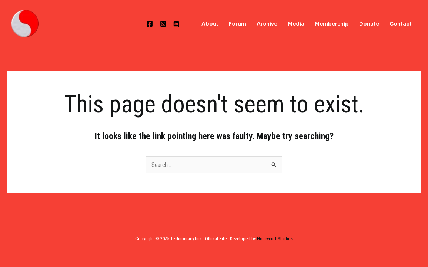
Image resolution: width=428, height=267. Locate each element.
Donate (369, 23)
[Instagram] (163, 24)
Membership (332, 23)
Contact (400, 23)
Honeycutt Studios (275, 238)
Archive (267, 23)
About (209, 23)
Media (296, 23)
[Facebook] (149, 24)
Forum (237, 23)
